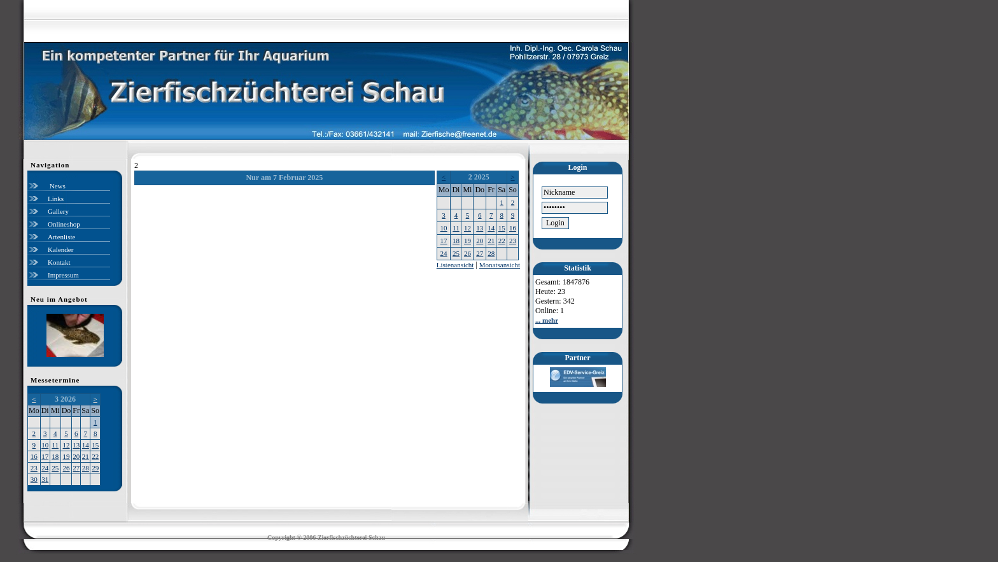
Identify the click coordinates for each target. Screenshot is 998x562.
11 (55, 445)
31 (44, 479)
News (57, 186)
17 (44, 456)
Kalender (60, 249)
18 (55, 456)
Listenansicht (455, 265)
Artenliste (61, 237)
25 (55, 468)
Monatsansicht (499, 265)
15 (95, 445)
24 (44, 468)
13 (76, 445)
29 (95, 468)
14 (85, 445)
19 (66, 456)
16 (34, 456)
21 (85, 456)
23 (34, 468)
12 (66, 445)
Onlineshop (64, 224)
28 (85, 468)
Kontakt (59, 262)
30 (34, 479)
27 (76, 468)
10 (44, 445)
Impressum (63, 275)
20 (76, 456)
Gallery (58, 211)
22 (95, 456)
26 (66, 468)
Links (56, 198)
